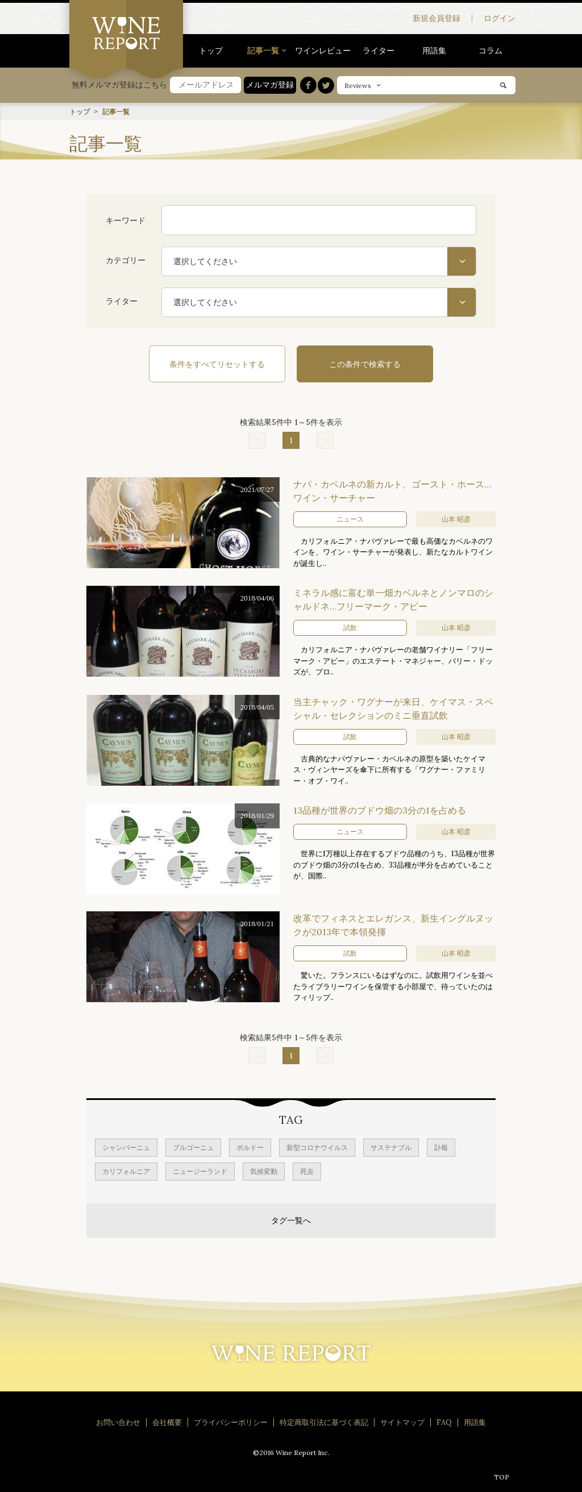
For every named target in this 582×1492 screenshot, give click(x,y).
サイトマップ (402, 1422)
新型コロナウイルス (317, 1147)
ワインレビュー (323, 50)
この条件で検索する (365, 364)
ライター (378, 50)
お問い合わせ (118, 1422)
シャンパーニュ (126, 1147)
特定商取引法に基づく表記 (324, 1422)
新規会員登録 (436, 18)
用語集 (434, 50)
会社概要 (167, 1422)
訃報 (441, 1147)
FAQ (444, 1422)
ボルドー (250, 1147)
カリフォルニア (126, 1170)
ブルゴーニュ (193, 1147)
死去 (307, 1170)
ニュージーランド (200, 1170)
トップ (211, 50)
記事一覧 (263, 50)
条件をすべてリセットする (217, 364)
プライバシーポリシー (231, 1422)
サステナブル (391, 1147)
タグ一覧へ (291, 1220)
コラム (490, 50)
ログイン (500, 18)
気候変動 (263, 1170)
